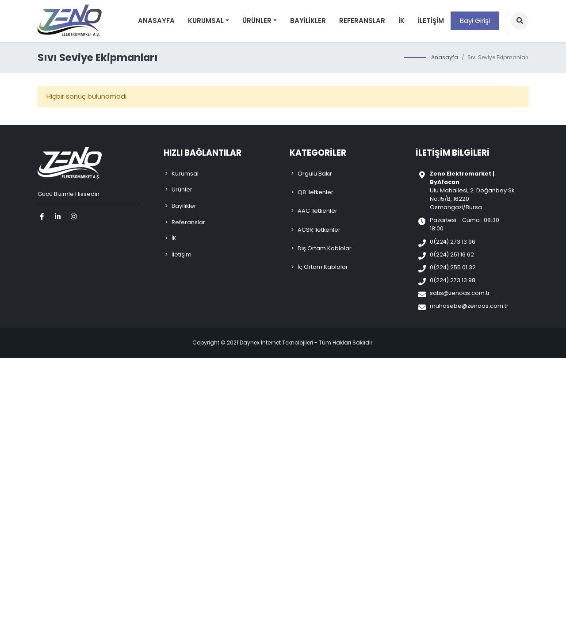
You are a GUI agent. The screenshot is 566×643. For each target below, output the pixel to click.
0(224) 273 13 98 (452, 280)
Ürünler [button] (257, 20)
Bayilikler (308, 20)
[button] (519, 21)
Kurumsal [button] (206, 20)
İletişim (431, 20)
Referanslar (362, 20)
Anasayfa (156, 20)
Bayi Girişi (475, 20)
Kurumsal (185, 173)
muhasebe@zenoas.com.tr (469, 306)
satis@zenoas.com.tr (460, 293)
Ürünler (182, 189)
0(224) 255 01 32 (453, 267)
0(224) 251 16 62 (452, 254)
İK (401, 20)
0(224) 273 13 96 (452, 241)
